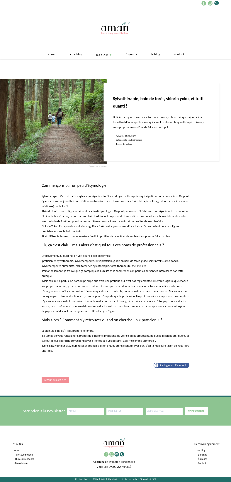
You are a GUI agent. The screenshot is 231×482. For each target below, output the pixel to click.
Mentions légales (82, 479)
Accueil (51, 54)
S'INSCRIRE (196, 411)
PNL (17, 450)
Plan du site (113, 479)
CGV (103, 479)
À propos (202, 459)
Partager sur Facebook (173, 365)
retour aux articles (55, 380)
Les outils (102, 55)
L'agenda (131, 54)
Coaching (76, 54)
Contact (179, 54)
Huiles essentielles (24, 459)
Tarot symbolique (24, 454)
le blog (155, 54)
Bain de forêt (21, 463)
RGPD (95, 479)
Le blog (201, 450)
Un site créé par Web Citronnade (135, 479)
